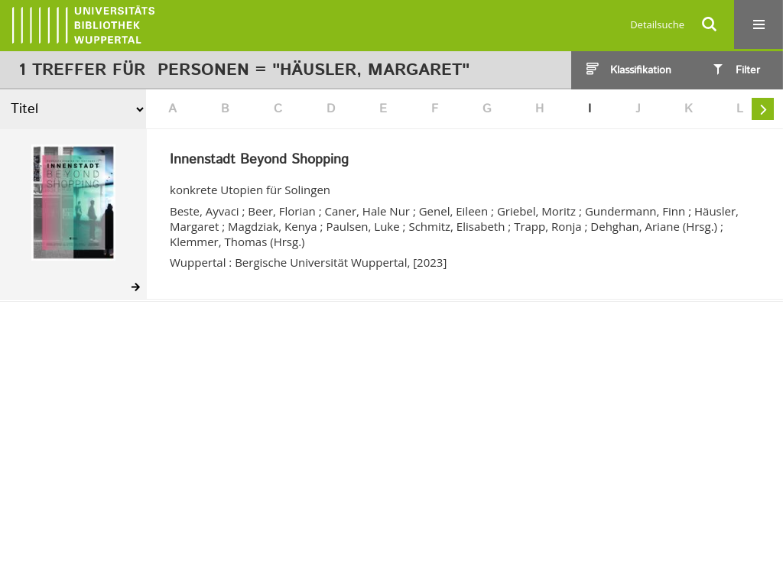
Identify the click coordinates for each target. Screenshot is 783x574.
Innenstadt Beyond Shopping (259, 160)
